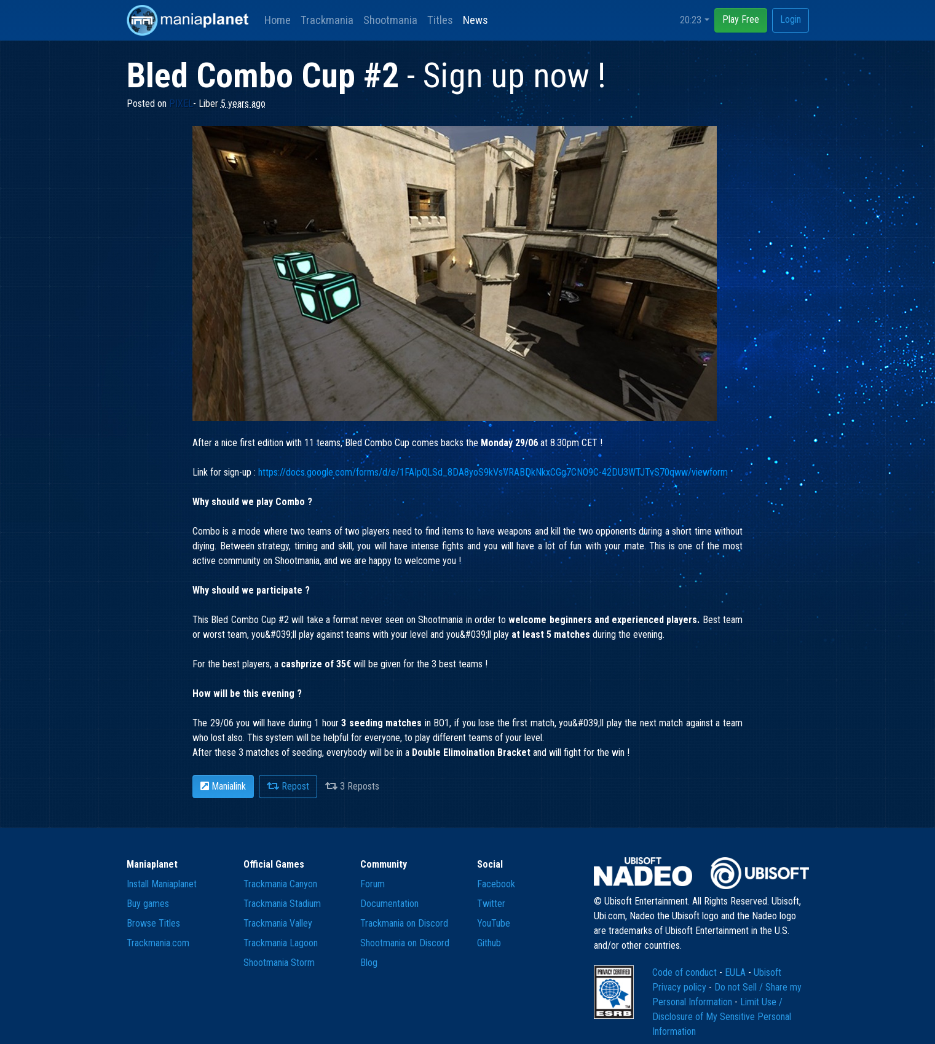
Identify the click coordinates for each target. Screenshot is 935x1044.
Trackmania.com (158, 943)
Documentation (389, 903)
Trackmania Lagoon (280, 943)
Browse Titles (153, 923)
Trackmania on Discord (404, 923)
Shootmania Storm (279, 962)
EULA (736, 972)
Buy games (148, 903)
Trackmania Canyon (280, 884)
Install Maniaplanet (162, 884)
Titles (440, 20)
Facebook (496, 884)
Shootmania (390, 20)
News (475, 20)
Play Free (740, 19)
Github (489, 943)
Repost (288, 786)
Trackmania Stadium (282, 903)
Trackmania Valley (277, 923)
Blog (368, 962)
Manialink (223, 786)
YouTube (493, 923)
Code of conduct (685, 972)
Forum (372, 884)
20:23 (690, 20)
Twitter (491, 903)
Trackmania (327, 20)
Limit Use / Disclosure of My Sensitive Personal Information (721, 1016)
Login (790, 19)
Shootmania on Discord (404, 943)
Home (277, 20)
